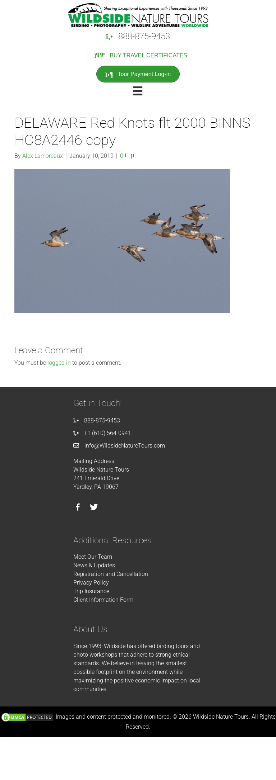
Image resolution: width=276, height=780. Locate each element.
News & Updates (94, 565)
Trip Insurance (91, 591)
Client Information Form (103, 599)
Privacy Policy (91, 582)
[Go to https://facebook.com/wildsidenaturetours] (77, 508)
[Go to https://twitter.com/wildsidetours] (93, 508)
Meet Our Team (92, 556)
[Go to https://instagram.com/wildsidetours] (110, 508)
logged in (59, 362)
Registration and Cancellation (110, 574)
